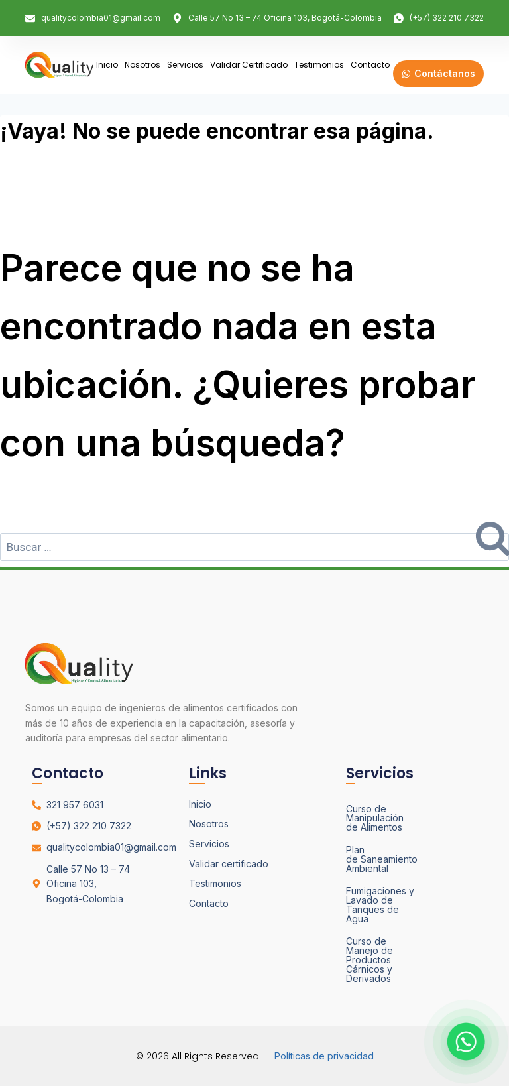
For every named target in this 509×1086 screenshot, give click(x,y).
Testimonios (319, 64)
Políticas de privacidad (324, 1055)
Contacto (370, 64)
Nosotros (142, 64)
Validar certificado (249, 64)
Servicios (185, 64)
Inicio (107, 64)
